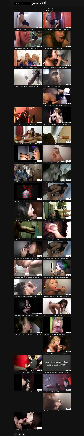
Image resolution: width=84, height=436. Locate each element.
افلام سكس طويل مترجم (16, 417)
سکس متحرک (45, 431)
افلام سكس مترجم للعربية (26, 423)
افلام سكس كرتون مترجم (56, 420)
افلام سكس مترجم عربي (70, 423)
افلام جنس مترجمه (31, 411)
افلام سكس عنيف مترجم (21, 418)
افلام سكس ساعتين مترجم (29, 417)
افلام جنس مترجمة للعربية (43, 411)
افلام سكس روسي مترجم (57, 417)
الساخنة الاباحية (42, 8)
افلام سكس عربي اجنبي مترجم (52, 418)
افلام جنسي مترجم (71, 413)
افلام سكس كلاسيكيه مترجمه (42, 420)
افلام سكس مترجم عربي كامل (41, 423)
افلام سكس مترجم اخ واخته (14, 420)
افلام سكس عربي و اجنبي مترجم (35, 418)
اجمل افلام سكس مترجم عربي (59, 410)
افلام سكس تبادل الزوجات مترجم (25, 415)
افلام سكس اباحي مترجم (48, 413)
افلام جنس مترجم (32, 431)
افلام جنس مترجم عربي (70, 411)
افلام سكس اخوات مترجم (66, 415)
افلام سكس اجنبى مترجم (35, 413)
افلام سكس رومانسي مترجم (44, 417)
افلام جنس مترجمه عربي (20, 411)
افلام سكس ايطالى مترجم (53, 415)
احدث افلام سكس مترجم (45, 410)
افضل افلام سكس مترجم (32, 410)
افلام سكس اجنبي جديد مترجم (21, 413)
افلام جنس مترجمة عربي (57, 411)
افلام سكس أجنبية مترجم (60, 413)
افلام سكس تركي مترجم (70, 417)
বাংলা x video (52, 431)
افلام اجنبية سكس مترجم (19, 410)
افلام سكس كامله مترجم (69, 420)
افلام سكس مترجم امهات (62, 422)
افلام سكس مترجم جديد (33, 422)
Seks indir (39, 431)
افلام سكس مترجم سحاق (20, 422)
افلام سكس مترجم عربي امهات (56, 423)
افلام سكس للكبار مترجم (28, 420)
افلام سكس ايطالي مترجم (40, 415)
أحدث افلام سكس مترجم (73, 410)
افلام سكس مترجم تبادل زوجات (48, 422)
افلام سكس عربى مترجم (67, 418)
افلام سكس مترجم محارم (13, 423)
